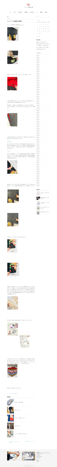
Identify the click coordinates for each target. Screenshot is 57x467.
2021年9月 (38, 153)
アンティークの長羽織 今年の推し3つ (20, 433)
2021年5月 (38, 160)
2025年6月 (38, 73)
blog (36, 12)
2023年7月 (38, 114)
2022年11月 (38, 128)
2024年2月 (38, 101)
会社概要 (41, 12)
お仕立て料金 (32, 12)
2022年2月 (38, 144)
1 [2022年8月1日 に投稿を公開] (37, 24)
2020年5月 (38, 182)
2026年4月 (38, 55)
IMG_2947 (8, 110)
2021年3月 (38, 164)
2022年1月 (38, 146)
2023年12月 (38, 105)
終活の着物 (25, 12)
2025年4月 (38, 76)
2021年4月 (38, 162)
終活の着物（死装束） (39, 456)
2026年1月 (38, 60)
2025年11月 (38, 64)
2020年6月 (38, 180)
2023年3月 (38, 121)
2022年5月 (38, 139)
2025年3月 (38, 78)
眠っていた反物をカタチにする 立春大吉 (42, 47)
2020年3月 (38, 185)
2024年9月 (38, 89)
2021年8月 (38, 155)
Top (10, 12)
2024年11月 (38, 85)
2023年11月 (38, 107)
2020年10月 (38, 173)
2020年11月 (38, 171)
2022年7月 (38, 135)
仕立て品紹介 (20, 12)
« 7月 (37, 36)
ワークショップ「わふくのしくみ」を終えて (14, 442)
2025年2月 (38, 80)
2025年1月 (38, 82)
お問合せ (46, 12)
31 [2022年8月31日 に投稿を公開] (41, 33)
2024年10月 (38, 87)
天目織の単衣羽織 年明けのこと (41, 49)
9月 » (39, 36)
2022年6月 (38, 137)
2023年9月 (38, 110)
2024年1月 (38, 103)
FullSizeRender (9, 141)
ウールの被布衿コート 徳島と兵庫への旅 (42, 45)
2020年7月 (38, 178)
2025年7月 (38, 71)
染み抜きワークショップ (29, 441)
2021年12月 (38, 148)
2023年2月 (38, 123)
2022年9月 (38, 132)
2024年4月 (38, 98)
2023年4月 (38, 119)
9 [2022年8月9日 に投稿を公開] (39, 26)
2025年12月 (38, 62)
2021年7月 (38, 157)
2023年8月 (38, 112)
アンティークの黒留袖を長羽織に (13, 393)
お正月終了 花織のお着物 (18, 402)
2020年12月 (38, 169)
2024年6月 (38, 94)
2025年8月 (38, 69)
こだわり (14, 12)
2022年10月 (38, 130)
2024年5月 (38, 96)
